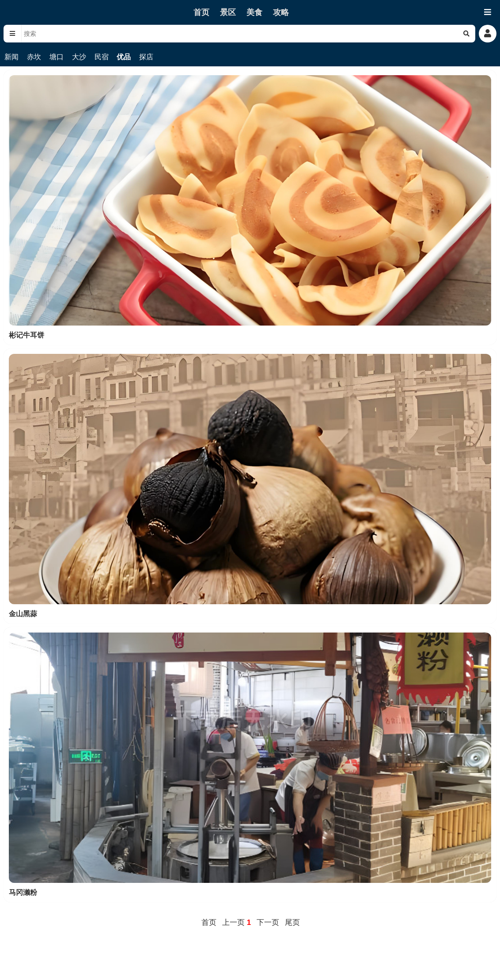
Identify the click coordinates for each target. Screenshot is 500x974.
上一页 (233, 922)
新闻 (11, 57)
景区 (228, 12)
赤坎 (34, 57)
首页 (201, 12)
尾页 (292, 922)
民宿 (102, 57)
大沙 (79, 57)
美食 (254, 12)
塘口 (56, 57)
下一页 (268, 922)
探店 (146, 57)
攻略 (281, 12)
